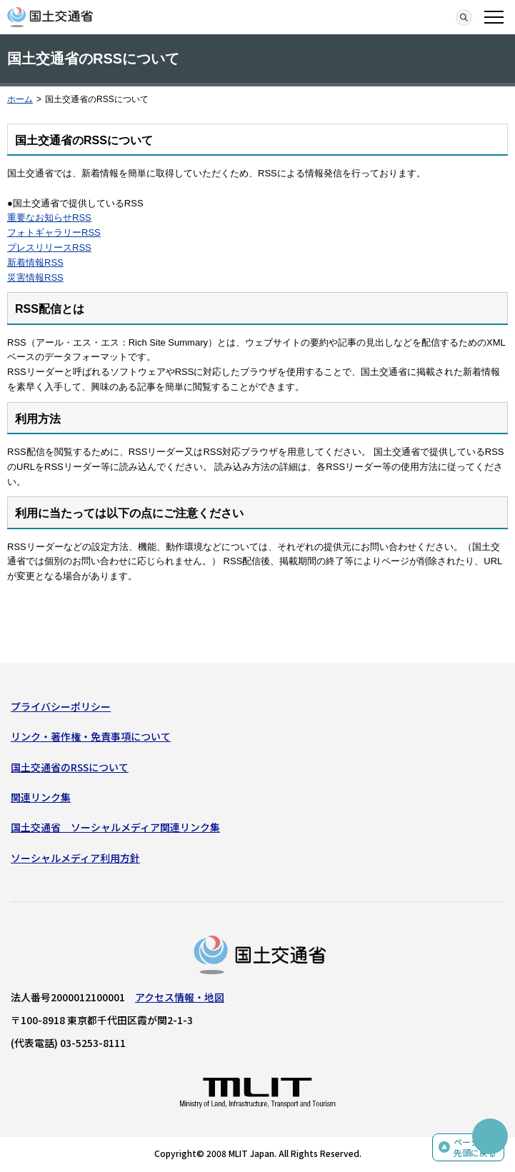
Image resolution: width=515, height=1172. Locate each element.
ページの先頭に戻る (475, 1147)
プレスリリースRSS (49, 247)
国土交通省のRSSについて (70, 767)
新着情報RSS (35, 262)
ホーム (20, 99)
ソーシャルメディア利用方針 (75, 858)
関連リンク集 (41, 797)
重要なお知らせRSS (49, 217)
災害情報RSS (35, 277)
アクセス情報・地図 (179, 997)
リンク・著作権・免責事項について (91, 736)
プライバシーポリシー (61, 706)
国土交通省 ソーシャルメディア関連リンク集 (115, 827)
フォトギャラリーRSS (54, 232)
